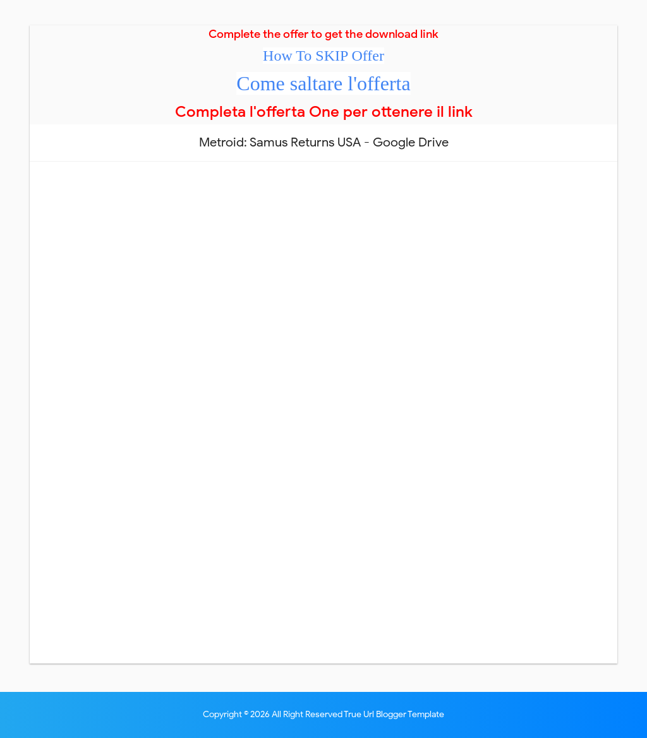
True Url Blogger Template (394, 714)
